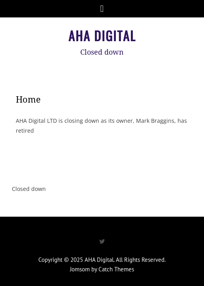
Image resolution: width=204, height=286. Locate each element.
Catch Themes (116, 269)
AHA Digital (102, 35)
